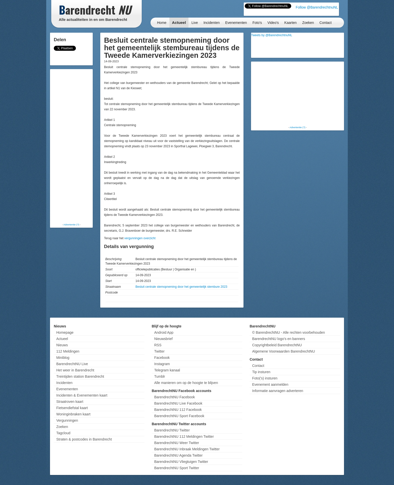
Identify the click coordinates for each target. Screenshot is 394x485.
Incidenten (212, 23)
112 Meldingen (67, 351)
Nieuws (62, 345)
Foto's (257, 23)
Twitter (159, 351)
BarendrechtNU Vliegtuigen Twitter (181, 462)
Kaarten (290, 23)
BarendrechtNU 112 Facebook (178, 410)
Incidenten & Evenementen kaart (81, 395)
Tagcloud (63, 433)
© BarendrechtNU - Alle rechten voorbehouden (288, 332)
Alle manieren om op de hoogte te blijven (186, 383)
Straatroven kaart (69, 402)
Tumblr (159, 376)
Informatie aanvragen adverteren (277, 391)
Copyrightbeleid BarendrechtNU (277, 345)
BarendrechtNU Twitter (172, 430)
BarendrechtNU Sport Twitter (176, 468)
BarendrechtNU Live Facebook (178, 403)
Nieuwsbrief (163, 339)
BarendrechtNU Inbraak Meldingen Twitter (187, 449)
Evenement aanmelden (270, 384)
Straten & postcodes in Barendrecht (84, 439)
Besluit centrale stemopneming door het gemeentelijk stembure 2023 (181, 286)
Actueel (179, 22)
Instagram (162, 364)
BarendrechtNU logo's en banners (278, 339)
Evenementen (236, 23)
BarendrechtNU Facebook (174, 397)
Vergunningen (67, 420)
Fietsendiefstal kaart (72, 408)
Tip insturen (261, 372)
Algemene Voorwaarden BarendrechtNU (283, 351)
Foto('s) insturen (264, 378)
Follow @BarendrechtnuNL (317, 7)
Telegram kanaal (167, 370)
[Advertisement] (71, 145)
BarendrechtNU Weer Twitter (176, 443)
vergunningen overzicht (140, 238)
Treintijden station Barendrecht (80, 376)
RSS (158, 345)
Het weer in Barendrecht (75, 370)
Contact (325, 23)
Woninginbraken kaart (73, 414)
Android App (163, 332)
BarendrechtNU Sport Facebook (179, 416)
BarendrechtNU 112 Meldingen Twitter (184, 436)
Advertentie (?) (71, 224)
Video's (273, 23)
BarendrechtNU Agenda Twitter (178, 455)
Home (161, 23)
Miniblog (62, 358)
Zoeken (308, 23)
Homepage (65, 332)
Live (194, 23)
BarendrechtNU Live (72, 364)
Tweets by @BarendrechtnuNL (271, 35)
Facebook (162, 358)
